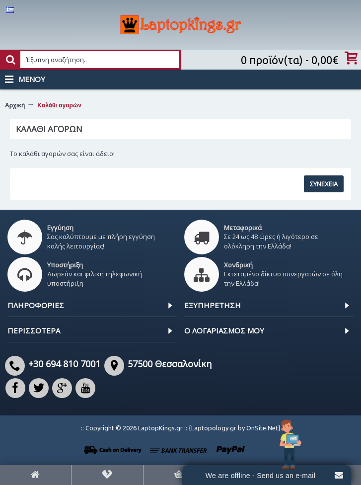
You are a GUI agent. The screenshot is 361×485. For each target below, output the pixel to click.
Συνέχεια (324, 183)
